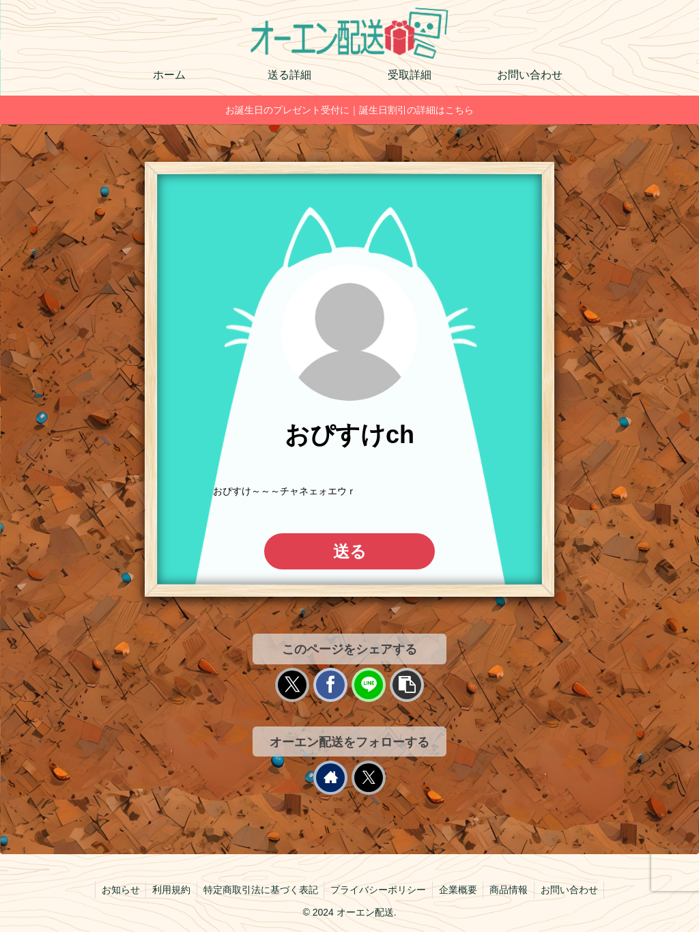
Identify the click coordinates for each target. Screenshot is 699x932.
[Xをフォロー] (369, 778)
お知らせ (115, 889)
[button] (407, 685)
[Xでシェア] (292, 685)
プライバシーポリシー (378, 889)
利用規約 (168, 889)
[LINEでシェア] (369, 685)
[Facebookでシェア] (330, 685)
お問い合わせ (574, 889)
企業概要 (459, 889)
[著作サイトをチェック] (330, 778)
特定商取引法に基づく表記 (258, 889)
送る (350, 551)
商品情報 (512, 889)
